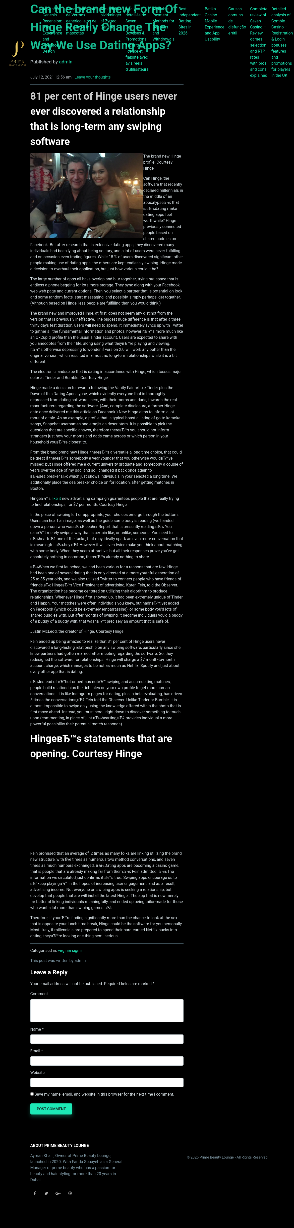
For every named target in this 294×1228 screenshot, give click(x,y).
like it (56, 498)
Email (35, 1051)
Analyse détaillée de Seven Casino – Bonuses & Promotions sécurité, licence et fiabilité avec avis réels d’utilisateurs (137, 39)
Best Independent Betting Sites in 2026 (190, 21)
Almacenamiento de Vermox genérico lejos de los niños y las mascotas (81, 21)
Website (37, 1072)
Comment (39, 993)
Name (35, 1029)
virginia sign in (71, 950)
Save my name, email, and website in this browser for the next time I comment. (104, 1094)
